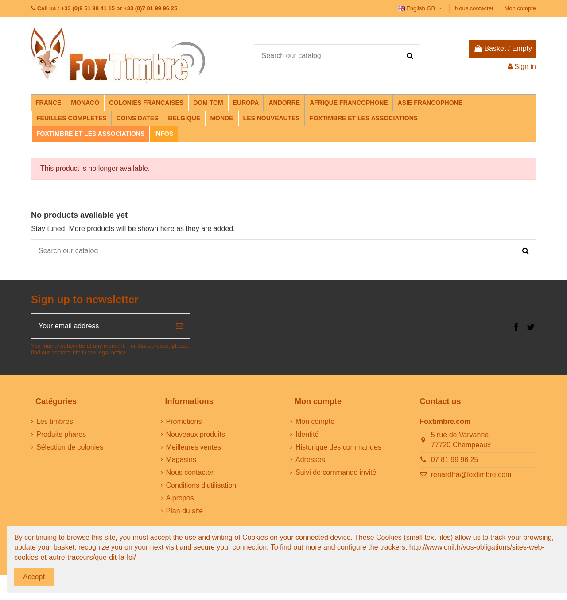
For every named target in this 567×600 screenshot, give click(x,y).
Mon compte (520, 8)
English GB (421, 8)
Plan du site (184, 511)
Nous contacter (475, 8)
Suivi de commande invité (335, 472)
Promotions (184, 421)
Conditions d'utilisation (201, 485)
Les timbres (54, 421)
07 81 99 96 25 (454, 459)
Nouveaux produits (195, 434)
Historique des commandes (338, 447)
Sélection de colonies (69, 447)
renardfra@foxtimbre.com (471, 474)
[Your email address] (100, 326)
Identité (306, 434)
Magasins (181, 459)
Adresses (310, 459)
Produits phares (61, 434)
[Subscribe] (179, 326)
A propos (180, 498)
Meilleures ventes (193, 447)
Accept (34, 577)
